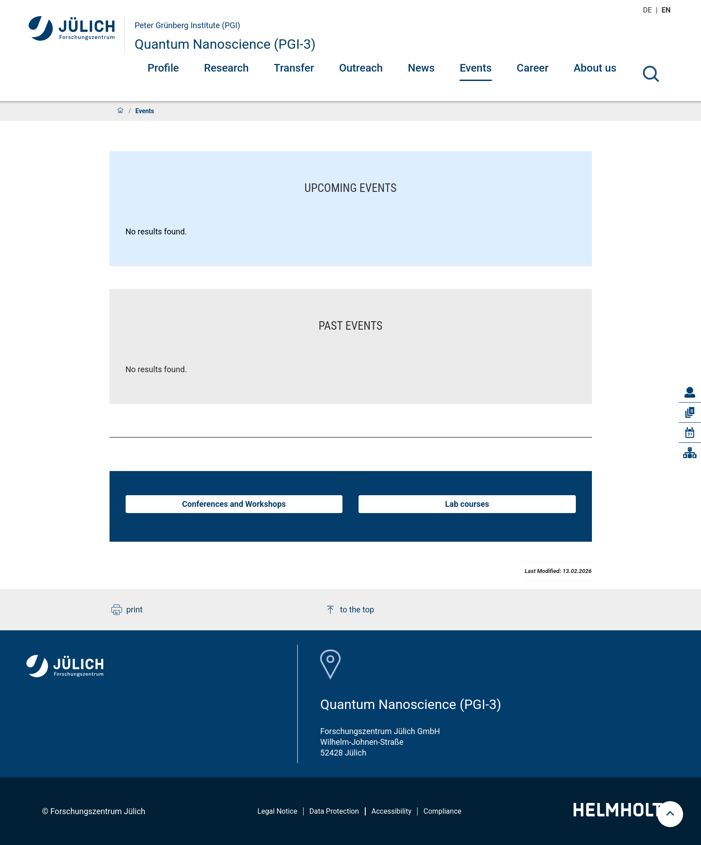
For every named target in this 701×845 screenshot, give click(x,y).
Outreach (361, 68)
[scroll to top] (670, 814)
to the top (349, 609)
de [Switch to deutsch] (648, 10)
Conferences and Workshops (234, 504)
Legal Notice (277, 811)
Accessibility (392, 811)
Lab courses (467, 504)
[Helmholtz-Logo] (623, 813)
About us (595, 68)
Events (476, 68)
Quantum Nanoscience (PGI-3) (225, 44)
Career (533, 68)
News (421, 68)
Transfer (294, 68)
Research (226, 68)
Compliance (442, 811)
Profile (163, 68)
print (127, 609)
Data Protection (334, 811)
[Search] (651, 74)
